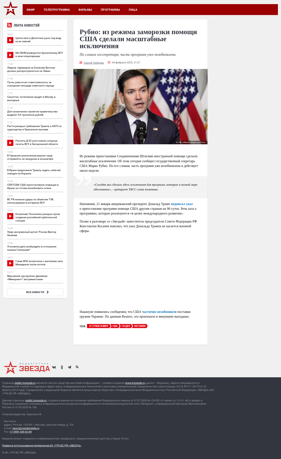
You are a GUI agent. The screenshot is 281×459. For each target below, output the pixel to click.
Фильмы (85, 9)
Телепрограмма (57, 9)
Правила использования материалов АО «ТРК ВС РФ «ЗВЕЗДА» (41, 445)
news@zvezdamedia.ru (25, 428)
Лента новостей (23, 26)
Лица (133, 9)
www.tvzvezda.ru (135, 382)
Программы (110, 9)
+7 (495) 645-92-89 (21, 431)
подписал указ (182, 204)
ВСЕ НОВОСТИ (38, 292)
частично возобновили (159, 311)
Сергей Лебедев (94, 62)
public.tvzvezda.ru (25, 382)
